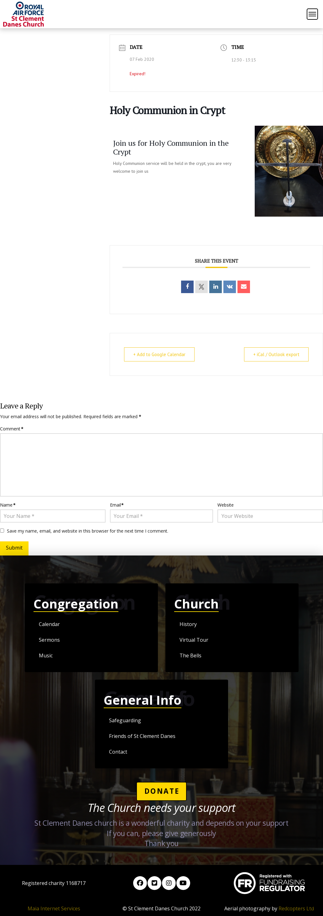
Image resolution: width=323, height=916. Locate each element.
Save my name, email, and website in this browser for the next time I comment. (87, 531)
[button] (312, 14)
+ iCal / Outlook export (276, 354)
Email (117, 505)
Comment (11, 429)
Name (8, 505)
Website (225, 505)
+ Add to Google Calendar (159, 354)
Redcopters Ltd (296, 908)
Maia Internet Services (54, 908)
